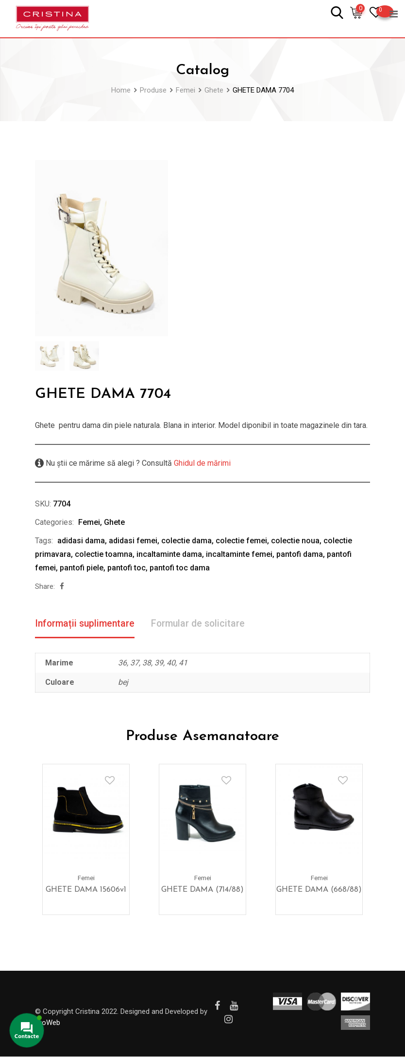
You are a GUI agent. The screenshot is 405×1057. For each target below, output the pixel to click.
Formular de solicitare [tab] (202, 624)
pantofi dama (299, 554)
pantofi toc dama (180, 567)
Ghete (114, 522)
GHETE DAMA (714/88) (202, 890)
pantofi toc (126, 567)
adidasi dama (81, 540)
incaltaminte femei (239, 554)
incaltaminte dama (169, 554)
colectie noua (295, 540)
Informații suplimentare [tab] (86, 624)
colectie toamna (104, 554)
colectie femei (241, 540)
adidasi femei (133, 540)
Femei (89, 522)
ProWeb (47, 1023)
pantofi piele (81, 567)
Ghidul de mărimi (201, 463)
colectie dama (186, 540)
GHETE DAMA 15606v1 (86, 890)
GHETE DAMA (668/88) (319, 890)
